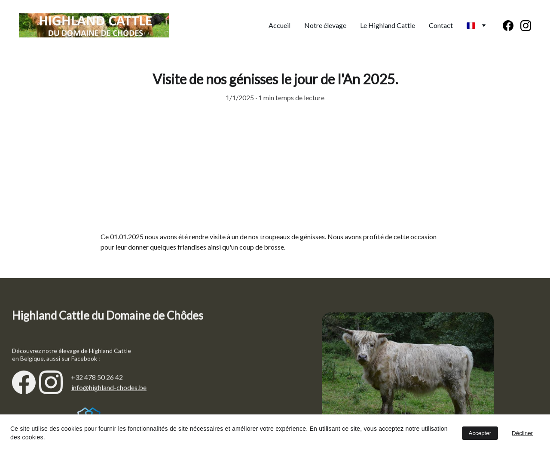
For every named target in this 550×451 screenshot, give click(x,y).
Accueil (279, 25)
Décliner (522, 433)
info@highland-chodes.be (109, 388)
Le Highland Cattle (387, 25)
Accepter (480, 433)
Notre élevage (325, 25)
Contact (441, 25)
